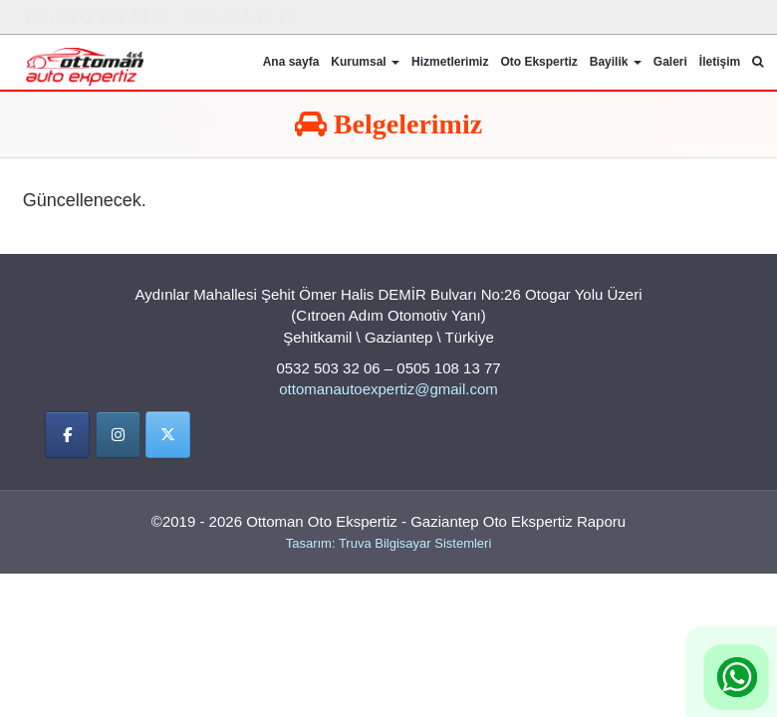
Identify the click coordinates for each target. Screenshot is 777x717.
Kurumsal (365, 62)
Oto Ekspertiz (538, 62)
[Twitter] (167, 435)
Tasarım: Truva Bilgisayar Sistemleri (389, 543)
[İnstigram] (118, 435)
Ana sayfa (291, 62)
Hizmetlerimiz (449, 62)
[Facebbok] (67, 435)
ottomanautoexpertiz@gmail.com (388, 389)
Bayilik (616, 62)
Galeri (670, 62)
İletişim (719, 62)
